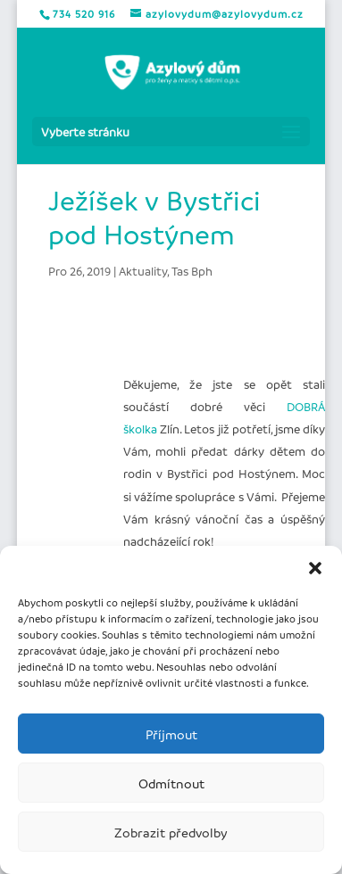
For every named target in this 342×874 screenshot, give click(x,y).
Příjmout (171, 734)
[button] (315, 568)
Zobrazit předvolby (171, 832)
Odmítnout (171, 783)
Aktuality (143, 270)
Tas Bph (192, 270)
